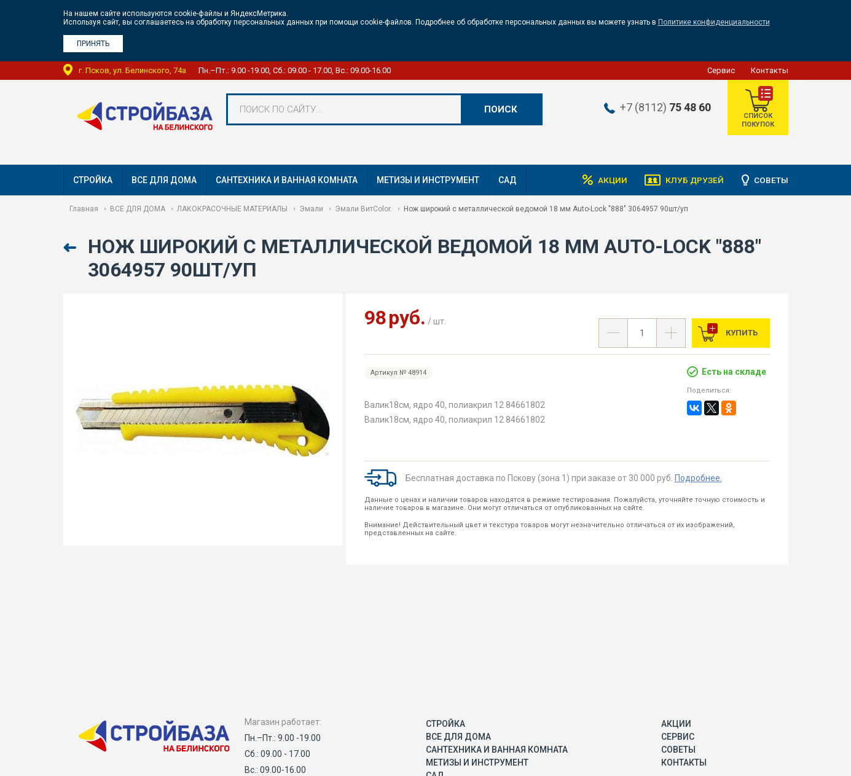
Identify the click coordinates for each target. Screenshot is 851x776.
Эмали (311, 209)
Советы (771, 180)
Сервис (721, 70)
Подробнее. (698, 478)
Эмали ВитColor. (363, 209)
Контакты (769, 70)
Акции (610, 180)
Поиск (500, 109)
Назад (71, 248)
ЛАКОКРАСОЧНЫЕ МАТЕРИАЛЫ (232, 209)
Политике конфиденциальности (714, 22)
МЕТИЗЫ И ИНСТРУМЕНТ (428, 180)
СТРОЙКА (92, 180)
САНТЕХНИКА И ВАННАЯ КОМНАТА (287, 180)
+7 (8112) (663, 107)
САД (507, 180)
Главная (83, 209)
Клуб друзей (693, 180)
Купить (741, 332)
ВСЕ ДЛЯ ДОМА (164, 180)
